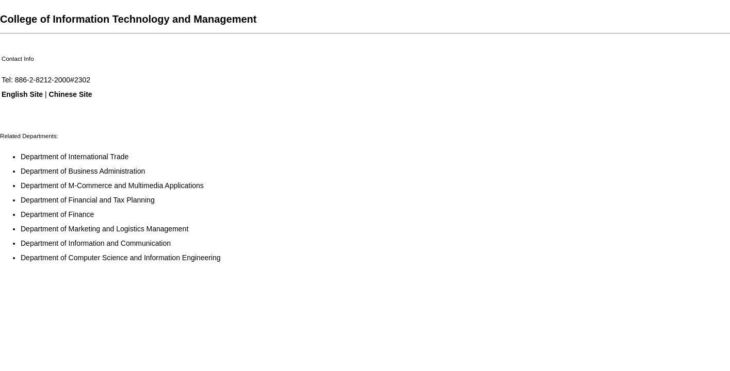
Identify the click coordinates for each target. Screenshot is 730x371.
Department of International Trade (74, 157)
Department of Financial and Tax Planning (88, 200)
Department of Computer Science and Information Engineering (121, 258)
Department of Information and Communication (96, 243)
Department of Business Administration (83, 171)
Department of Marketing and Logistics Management (104, 229)
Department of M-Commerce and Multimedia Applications (112, 185)
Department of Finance (57, 214)
